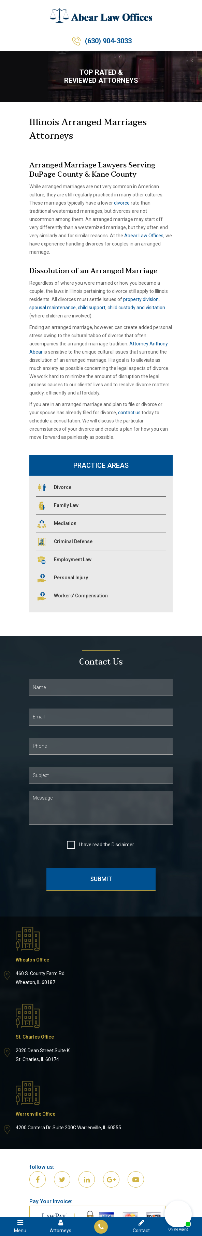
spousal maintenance (52, 307)
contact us (129, 412)
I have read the (106, 844)
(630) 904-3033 (108, 41)
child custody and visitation (136, 307)
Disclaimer (123, 844)
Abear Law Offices (143, 235)
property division (141, 299)
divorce (122, 203)
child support (91, 307)
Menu (20, 1226)
